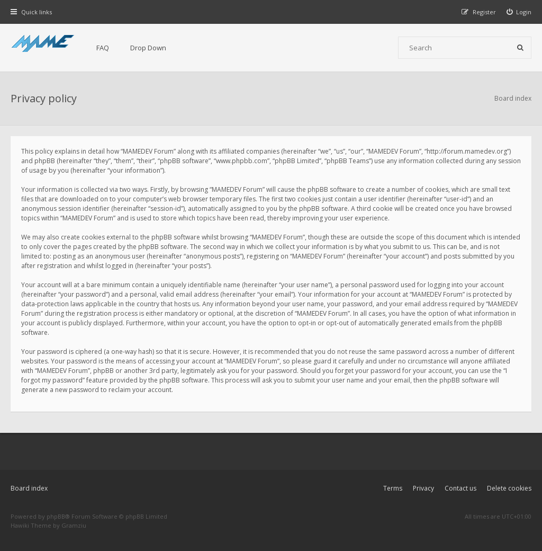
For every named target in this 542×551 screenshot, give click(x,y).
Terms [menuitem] (392, 488)
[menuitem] (519, 12)
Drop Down (148, 47)
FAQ (102, 47)
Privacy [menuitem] (423, 488)
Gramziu (73, 525)
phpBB (56, 516)
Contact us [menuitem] (460, 488)
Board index (29, 488)
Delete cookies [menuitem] (509, 488)
